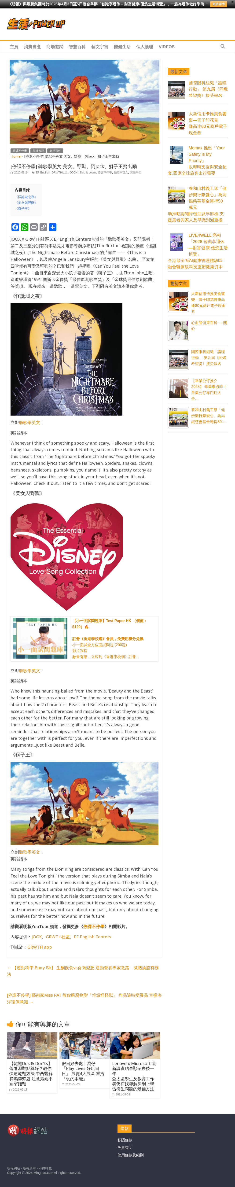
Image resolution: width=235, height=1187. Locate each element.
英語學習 (135, 172)
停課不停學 (20, 150)
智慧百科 (77, 46)
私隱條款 (125, 1140)
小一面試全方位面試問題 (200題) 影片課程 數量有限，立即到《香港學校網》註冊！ (109, 639)
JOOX (73, 172)
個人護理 (144, 46)
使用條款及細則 (131, 1155)
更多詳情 (219, 4)
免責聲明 (125, 1148)
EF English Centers (92, 937)
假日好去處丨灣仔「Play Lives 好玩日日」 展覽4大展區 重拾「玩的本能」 (83, 1071)
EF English (42, 172)
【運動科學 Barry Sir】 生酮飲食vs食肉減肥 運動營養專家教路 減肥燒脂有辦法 (83, 971)
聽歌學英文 (121, 172)
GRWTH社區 (59, 172)
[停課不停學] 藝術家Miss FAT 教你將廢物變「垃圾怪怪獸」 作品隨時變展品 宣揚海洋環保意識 (84, 998)
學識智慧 (38, 150)
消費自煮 (32, 46)
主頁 (14, 46)
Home (16, 156)
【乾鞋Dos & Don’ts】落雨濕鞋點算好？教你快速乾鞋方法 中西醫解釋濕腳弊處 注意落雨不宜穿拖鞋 (31, 1073)
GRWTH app (39, 947)
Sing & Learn (88, 172)
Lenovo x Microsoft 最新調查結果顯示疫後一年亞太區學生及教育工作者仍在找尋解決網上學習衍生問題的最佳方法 (134, 1076)
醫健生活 (122, 46)
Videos (167, 46)
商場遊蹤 (54, 46)
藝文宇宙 (99, 46)
